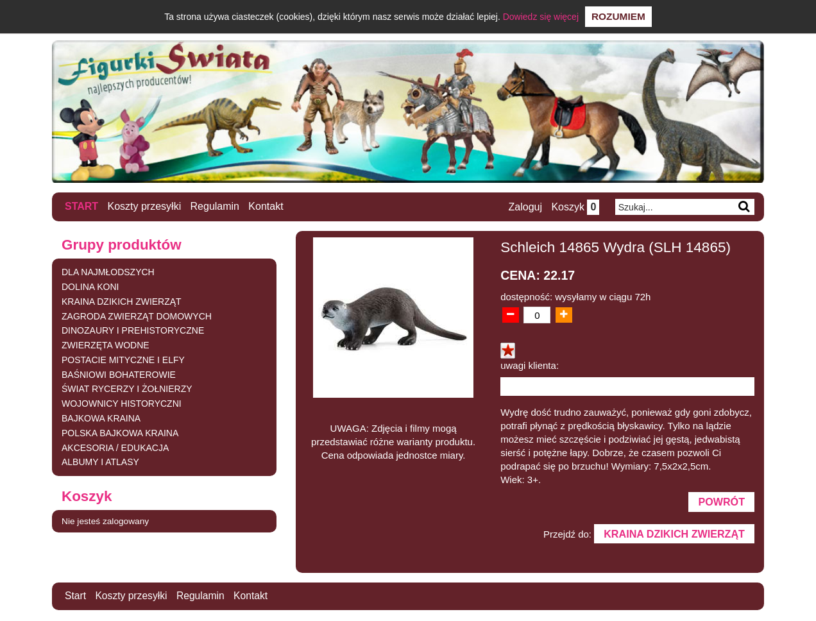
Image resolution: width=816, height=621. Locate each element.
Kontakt (266, 206)
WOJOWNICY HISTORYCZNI (122, 403)
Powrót (721, 502)
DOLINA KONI (90, 286)
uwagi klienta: (529, 365)
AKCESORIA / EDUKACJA (115, 447)
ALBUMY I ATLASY (100, 462)
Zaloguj (524, 206)
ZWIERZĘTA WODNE (105, 345)
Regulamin (215, 206)
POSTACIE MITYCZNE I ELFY (123, 359)
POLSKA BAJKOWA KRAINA (120, 432)
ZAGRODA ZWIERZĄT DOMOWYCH (137, 315)
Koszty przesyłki (145, 206)
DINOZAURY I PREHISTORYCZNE (133, 330)
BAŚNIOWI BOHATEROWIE (119, 374)
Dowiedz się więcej (541, 17)
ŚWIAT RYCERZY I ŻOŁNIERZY (127, 389)
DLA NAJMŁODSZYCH (108, 272)
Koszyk (574, 206)
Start (81, 206)
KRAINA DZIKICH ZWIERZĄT (122, 301)
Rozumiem (618, 16)
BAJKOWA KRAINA (101, 418)
